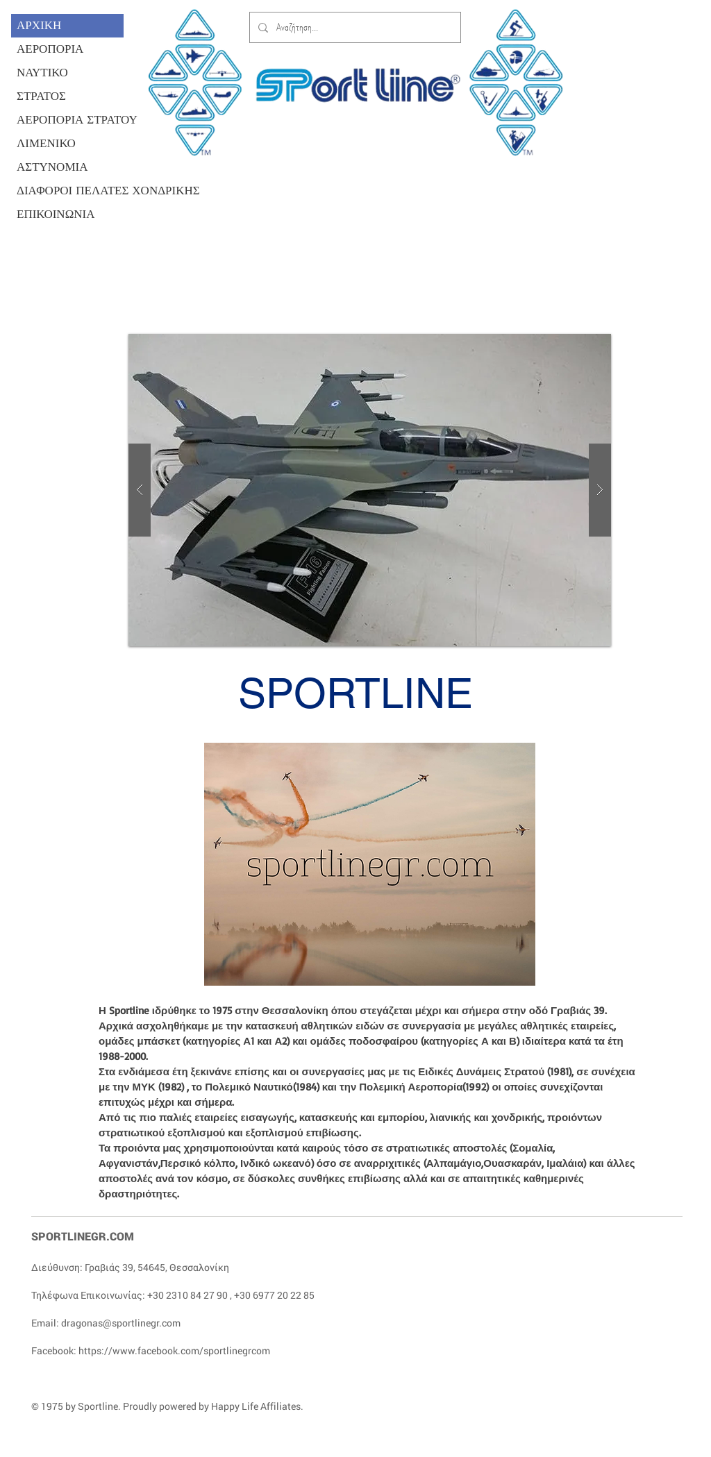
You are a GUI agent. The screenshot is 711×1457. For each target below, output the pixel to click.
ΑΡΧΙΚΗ (39, 25)
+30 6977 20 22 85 (274, 1295)
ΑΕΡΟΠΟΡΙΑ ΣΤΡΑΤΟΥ (70, 119)
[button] (369, 490)
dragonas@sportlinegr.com (121, 1322)
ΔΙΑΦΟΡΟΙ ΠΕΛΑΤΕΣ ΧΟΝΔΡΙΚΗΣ (70, 190)
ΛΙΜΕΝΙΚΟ (46, 143)
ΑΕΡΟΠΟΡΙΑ (50, 49)
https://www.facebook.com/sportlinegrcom (174, 1350)
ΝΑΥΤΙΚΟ (42, 72)
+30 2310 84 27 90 (187, 1295)
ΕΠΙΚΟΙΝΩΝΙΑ (56, 214)
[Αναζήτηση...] (353, 27)
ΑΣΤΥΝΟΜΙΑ (52, 167)
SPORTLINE (355, 693)
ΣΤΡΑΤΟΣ (41, 96)
